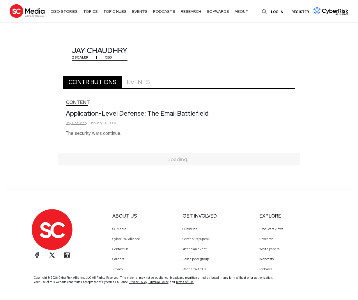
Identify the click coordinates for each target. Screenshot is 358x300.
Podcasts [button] (164, 11)
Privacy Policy (138, 282)
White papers (269, 249)
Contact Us (120, 249)
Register (300, 12)
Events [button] (140, 11)
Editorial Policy (158, 282)
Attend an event (194, 249)
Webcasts (266, 259)
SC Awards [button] (218, 11)
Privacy (117, 269)
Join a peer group (195, 259)
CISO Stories (64, 11)
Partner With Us (194, 269)
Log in (277, 12)
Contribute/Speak (196, 239)
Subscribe (189, 229)
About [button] (242, 11)
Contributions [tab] (92, 82)
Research (266, 239)
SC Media (119, 229)
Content (78, 102)
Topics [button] (90, 11)
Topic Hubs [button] (115, 11)
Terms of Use (185, 282)
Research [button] (191, 11)
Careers (118, 259)
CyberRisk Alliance (126, 239)
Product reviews (271, 229)
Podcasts (265, 269)
